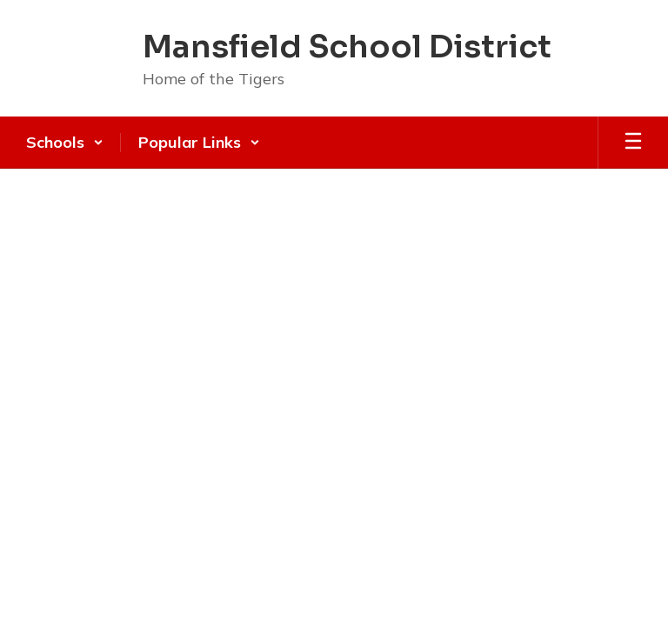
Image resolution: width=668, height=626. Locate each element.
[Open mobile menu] (633, 143)
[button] (65, 143)
